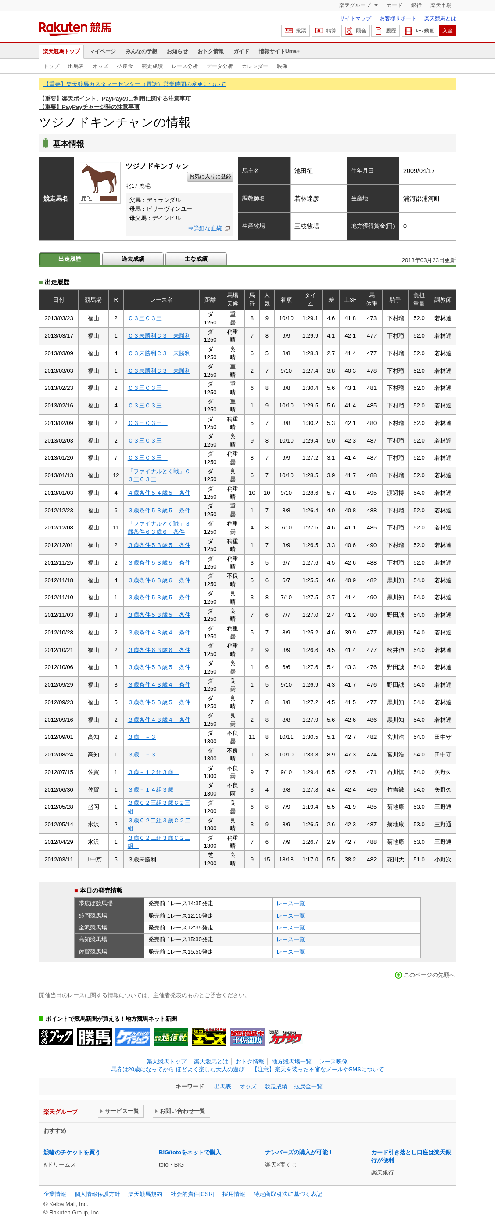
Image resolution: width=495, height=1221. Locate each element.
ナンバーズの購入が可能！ (299, 1152)
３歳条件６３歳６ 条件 (159, 580)
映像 (282, 66)
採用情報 (233, 1194)
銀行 (416, 5)
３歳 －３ (142, 737)
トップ (51, 66)
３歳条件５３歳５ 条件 (159, 510)
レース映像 (333, 1061)
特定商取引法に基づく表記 (288, 1194)
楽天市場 (441, 5)
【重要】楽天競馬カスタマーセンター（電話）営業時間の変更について (134, 84)
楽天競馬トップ (61, 51)
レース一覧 (290, 903)
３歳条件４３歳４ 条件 (159, 632)
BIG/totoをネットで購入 (190, 1152)
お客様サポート (398, 18)
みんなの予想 (141, 51)
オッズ (100, 66)
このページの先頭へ (429, 975)
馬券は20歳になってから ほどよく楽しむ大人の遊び (177, 1069)
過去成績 (133, 259)
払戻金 (125, 66)
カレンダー (255, 66)
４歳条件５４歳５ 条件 (159, 493)
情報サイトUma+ (279, 51)
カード (394, 5)
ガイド (241, 51)
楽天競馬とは (440, 18)
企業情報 (54, 1194)
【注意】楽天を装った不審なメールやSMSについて (318, 1069)
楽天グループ (355, 5)
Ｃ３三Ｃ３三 (148, 318)
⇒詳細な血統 (205, 228)
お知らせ (177, 51)
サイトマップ (355, 18)
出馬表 (76, 66)
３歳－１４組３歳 (153, 789)
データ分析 (220, 66)
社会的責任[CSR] (193, 1194)
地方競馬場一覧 (292, 1061)
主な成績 (196, 259)
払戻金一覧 (308, 1086)
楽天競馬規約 (145, 1194)
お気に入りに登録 (210, 176)
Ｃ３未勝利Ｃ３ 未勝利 (159, 335)
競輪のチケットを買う (71, 1152)
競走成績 (152, 66)
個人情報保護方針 (97, 1194)
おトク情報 (210, 51)
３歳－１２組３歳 (153, 772)
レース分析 (185, 66)
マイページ (103, 51)
